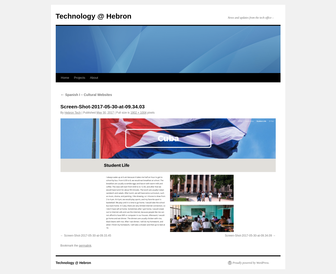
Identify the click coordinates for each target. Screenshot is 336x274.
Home (65, 77)
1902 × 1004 (138, 112)
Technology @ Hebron (94, 16)
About (94, 77)
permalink (85, 245)
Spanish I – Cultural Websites (86, 95)
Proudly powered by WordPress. (251, 262)
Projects (79, 77)
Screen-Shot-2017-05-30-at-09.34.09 (248, 235)
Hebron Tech (73, 112)
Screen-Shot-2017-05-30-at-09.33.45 (87, 235)
